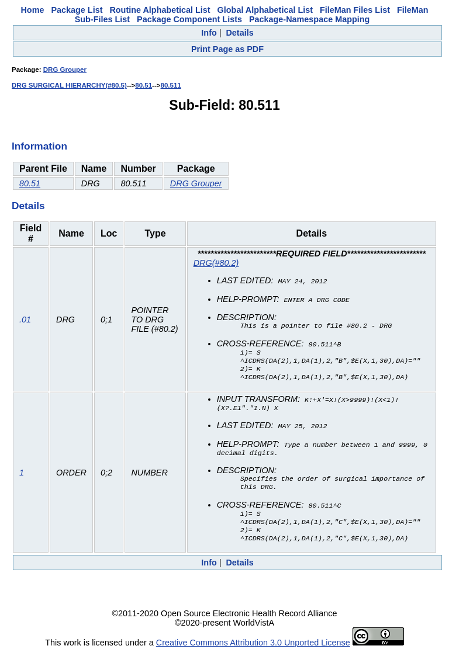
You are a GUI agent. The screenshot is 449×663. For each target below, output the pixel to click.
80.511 (171, 85)
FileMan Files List (355, 10)
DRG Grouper (65, 69)
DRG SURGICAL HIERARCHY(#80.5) (69, 85)
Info (208, 32)
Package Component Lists (189, 19)
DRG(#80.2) (216, 263)
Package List (76, 10)
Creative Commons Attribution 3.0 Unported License (253, 653)
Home (32, 10)
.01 (25, 321)
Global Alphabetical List (265, 10)
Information (39, 146)
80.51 (143, 85)
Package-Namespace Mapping (309, 19)
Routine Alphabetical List (159, 10)
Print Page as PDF (227, 49)
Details (239, 32)
